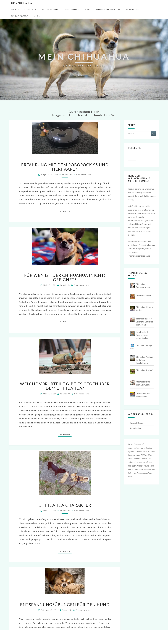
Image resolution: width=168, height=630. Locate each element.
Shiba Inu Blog (136, 428)
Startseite (15, 10)
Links (36, 16)
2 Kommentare (83, 174)
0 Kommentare (83, 610)
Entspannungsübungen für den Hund (65, 604)
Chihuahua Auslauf (144, 370)
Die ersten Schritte (50, 10)
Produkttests (132, 10)
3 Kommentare (81, 510)
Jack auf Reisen (136, 423)
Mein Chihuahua (21, 3)
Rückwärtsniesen (143, 295)
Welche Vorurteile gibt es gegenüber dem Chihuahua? (65, 386)
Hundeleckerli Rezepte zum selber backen (142, 335)
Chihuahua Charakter (65, 505)
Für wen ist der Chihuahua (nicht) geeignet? (65, 277)
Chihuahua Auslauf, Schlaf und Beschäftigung (144, 360)
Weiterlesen (66, 211)
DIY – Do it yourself (19, 16)
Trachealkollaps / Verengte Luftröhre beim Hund (144, 321)
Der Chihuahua (30, 10)
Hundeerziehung (72, 10)
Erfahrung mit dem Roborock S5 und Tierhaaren (65, 166)
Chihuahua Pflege (144, 345)
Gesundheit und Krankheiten (108, 10)
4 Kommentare (81, 394)
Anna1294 (67, 174)
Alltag (87, 10)
